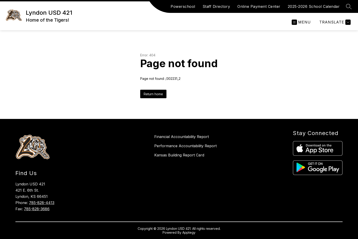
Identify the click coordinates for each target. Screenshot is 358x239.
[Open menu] (301, 22)
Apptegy (188, 232)
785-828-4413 (41, 202)
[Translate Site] (334, 22)
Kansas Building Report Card (179, 155)
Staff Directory (216, 6)
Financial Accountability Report (181, 136)
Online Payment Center (258, 6)
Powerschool (183, 6)
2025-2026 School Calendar (314, 6)
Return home (153, 94)
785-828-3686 (36, 209)
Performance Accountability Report (185, 146)
